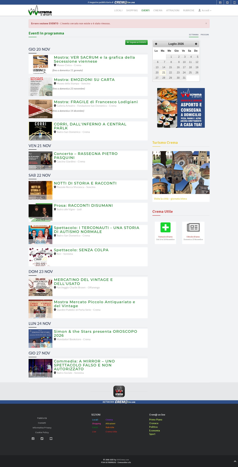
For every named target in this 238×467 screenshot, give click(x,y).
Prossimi (205, 35)
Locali (95, 419)
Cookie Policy (42, 432)
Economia (154, 430)
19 (196, 67)
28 (163, 77)
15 (170, 67)
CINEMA (157, 10)
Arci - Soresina (65, 253)
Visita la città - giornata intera (170, 198)
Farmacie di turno (165, 237)
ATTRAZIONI (172, 10)
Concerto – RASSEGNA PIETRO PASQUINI (86, 155)
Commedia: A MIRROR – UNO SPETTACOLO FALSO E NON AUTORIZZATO (84, 365)
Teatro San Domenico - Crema (73, 131)
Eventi (95, 427)
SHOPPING (131, 10)
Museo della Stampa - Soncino (73, 83)
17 (184, 67)
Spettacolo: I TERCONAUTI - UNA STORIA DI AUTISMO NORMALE (97, 229)
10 (184, 62)
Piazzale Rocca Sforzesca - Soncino (76, 186)
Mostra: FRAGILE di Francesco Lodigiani (96, 102)
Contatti (42, 423)
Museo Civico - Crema (69, 65)
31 (184, 77)
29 (170, 77)
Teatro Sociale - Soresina (70, 372)
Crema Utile (111, 431)
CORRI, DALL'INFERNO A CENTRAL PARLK (90, 126)
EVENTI (145, 10)
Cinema (109, 419)
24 (184, 72)
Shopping (96, 423)
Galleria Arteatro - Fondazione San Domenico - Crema (86, 105)
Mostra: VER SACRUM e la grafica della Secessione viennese (94, 59)
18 (190, 67)
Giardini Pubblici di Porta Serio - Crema (79, 309)
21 (163, 72)
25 (190, 72)
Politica (153, 427)
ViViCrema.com (123, 460)
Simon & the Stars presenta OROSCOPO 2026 (95, 333)
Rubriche (110, 427)
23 (178, 72)
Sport (152, 434)
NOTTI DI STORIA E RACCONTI (85, 183)
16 (178, 67)
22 (170, 72)
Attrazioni (110, 423)
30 (178, 77)
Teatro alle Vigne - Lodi (69, 209)
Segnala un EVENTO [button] (136, 42)
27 (157, 77)
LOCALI (117, 10)
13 (157, 67)
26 (196, 72)
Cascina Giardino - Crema (71, 161)
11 (190, 62)
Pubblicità (42, 418)
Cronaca (153, 423)
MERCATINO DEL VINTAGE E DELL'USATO (83, 281)
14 (163, 67)
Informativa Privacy (42, 427)
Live (94, 431)
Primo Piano (155, 419)
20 (157, 72)
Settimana (193, 35)
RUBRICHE (188, 10)
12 (196, 62)
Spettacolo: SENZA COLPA (81, 250)
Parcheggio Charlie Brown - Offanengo (78, 287)
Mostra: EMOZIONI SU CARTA (84, 79)
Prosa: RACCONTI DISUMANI (83, 205)
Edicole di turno (193, 237)
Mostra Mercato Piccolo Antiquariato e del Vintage (94, 304)
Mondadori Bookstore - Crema (74, 339)
